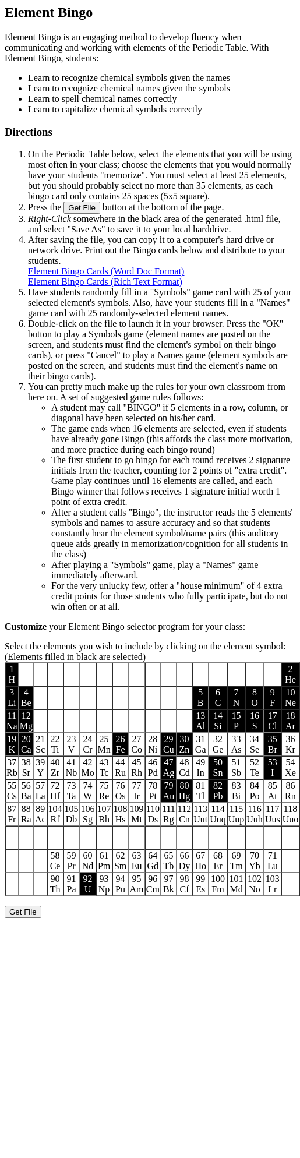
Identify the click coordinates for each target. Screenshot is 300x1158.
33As (236, 744)
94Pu (120, 884)
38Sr (26, 767)
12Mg (26, 721)
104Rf (55, 814)
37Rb (11, 767)
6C (218, 697)
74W (88, 791)
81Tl (200, 791)
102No (255, 884)
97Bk (168, 884)
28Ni (152, 744)
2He (290, 674)
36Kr (290, 744)
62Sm (120, 860)
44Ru (120, 767)
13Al (200, 721)
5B (200, 697)
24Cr (88, 744)
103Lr (273, 884)
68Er (218, 860)
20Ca (26, 744)
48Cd (184, 767)
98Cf (184, 884)
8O (254, 697)
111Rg (168, 814)
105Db (72, 814)
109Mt (137, 814)
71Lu (272, 860)
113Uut (200, 814)
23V (71, 744)
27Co (136, 744)
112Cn (184, 814)
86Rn (290, 791)
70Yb (254, 860)
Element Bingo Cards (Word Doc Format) (106, 271)
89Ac (40, 814)
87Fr (11, 814)
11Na (11, 721)
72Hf (55, 791)
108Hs (121, 814)
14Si (218, 721)
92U (88, 884)
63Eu (137, 860)
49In (200, 767)
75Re (104, 791)
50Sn (218, 767)
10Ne (290, 697)
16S (254, 721)
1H (12, 674)
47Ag (169, 767)
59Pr (71, 860)
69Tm (236, 860)
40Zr (55, 767)
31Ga (200, 744)
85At (272, 791)
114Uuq (218, 814)
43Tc (104, 767)
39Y (40, 767)
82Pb (218, 791)
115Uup (236, 814)
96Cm (153, 884)
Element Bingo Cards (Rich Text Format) (105, 282)
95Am (137, 884)
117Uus (272, 814)
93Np (104, 884)
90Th (55, 884)
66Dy (184, 860)
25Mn (103, 744)
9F (272, 697)
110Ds (153, 814)
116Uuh (254, 814)
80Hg (184, 791)
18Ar (290, 721)
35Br (272, 744)
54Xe (290, 767)
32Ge (218, 744)
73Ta (71, 791)
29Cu (168, 744)
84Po (255, 791)
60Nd (88, 860)
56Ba (26, 791)
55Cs (12, 791)
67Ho (200, 860)
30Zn (184, 744)
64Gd (152, 860)
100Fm (218, 884)
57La (40, 791)
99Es (200, 884)
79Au (169, 791)
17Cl (272, 721)
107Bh (104, 814)
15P (236, 721)
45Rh (136, 767)
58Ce (55, 860)
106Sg (88, 814)
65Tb (168, 860)
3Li (12, 697)
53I (272, 767)
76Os (120, 791)
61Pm (104, 860)
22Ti (55, 744)
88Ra (26, 814)
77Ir (137, 791)
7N (236, 697)
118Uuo (291, 814)
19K (11, 744)
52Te (254, 767)
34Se (254, 744)
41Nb (71, 767)
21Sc (40, 744)
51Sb (236, 767)
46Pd (153, 767)
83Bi (236, 791)
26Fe (120, 744)
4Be (26, 697)
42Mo (87, 767)
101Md (236, 884)
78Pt (152, 791)
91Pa (71, 884)
